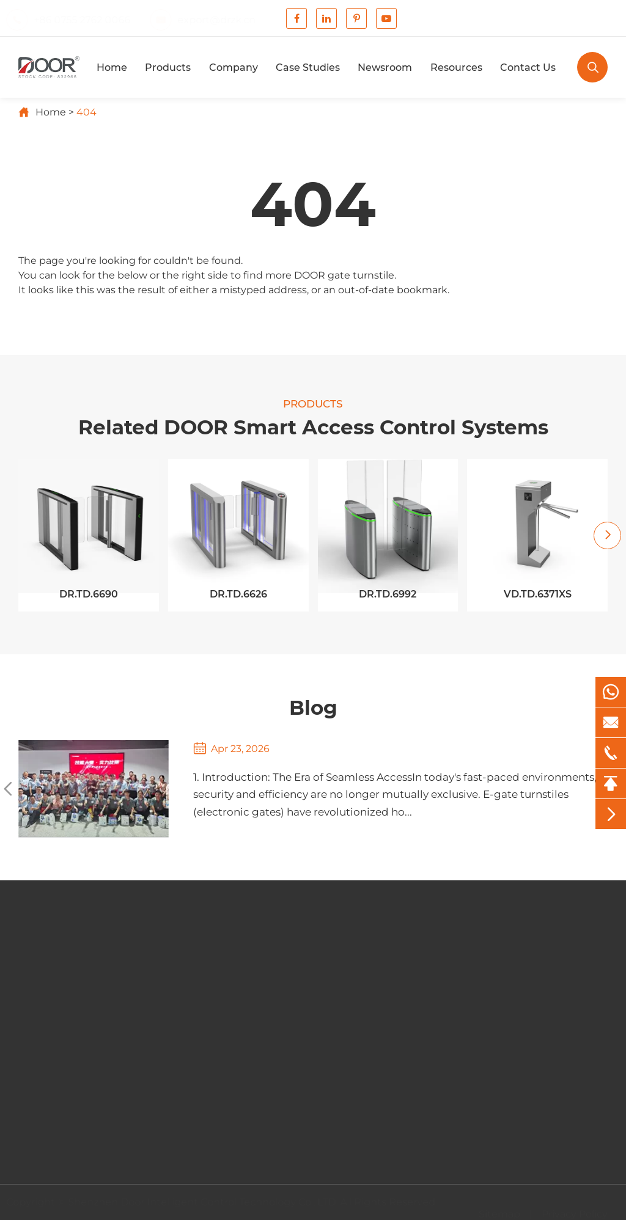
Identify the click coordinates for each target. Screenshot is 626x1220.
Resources (456, 67)
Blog (313, 708)
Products (168, 67)
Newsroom (385, 67)
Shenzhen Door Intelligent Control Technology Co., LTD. (207, 1202)
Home (112, 67)
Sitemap (499, 1210)
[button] (607, 535)
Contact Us (528, 67)
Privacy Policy (575, 1210)
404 (86, 112)
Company (233, 67)
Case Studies (308, 67)
